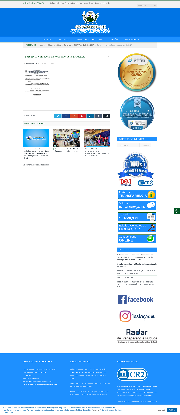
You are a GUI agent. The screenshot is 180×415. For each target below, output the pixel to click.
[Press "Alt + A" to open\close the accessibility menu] (177, 211)
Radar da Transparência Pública (144, 399)
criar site (132, 384)
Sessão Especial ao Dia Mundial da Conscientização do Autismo (67, 147)
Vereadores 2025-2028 (125, 275)
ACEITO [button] (172, 410)
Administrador (31, 61)
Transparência (132, 37)
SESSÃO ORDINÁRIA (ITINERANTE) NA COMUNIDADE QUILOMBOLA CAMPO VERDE (97, 149)
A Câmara (63, 37)
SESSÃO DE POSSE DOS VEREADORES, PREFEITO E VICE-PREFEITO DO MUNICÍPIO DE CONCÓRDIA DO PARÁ (135, 281)
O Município (46, 37)
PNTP (127, 399)
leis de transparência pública (128, 393)
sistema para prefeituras (147, 384)
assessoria (134, 387)
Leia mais (96, 410)
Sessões (114, 37)
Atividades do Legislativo (89, 37)
